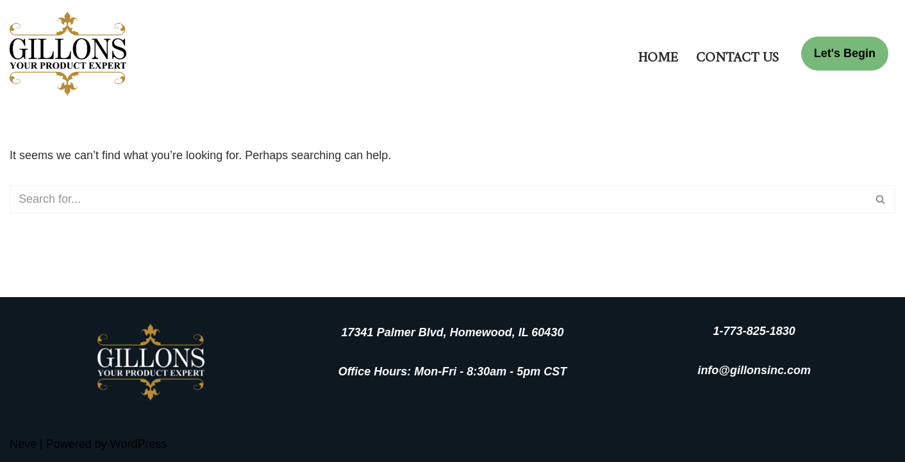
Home (658, 53)
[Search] (438, 199)
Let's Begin (845, 53)
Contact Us (737, 53)
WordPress (138, 444)
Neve (23, 444)
